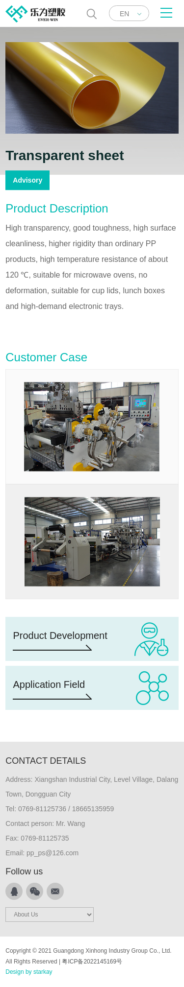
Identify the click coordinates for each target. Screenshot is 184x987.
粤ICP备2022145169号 (92, 961)
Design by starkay (28, 971)
